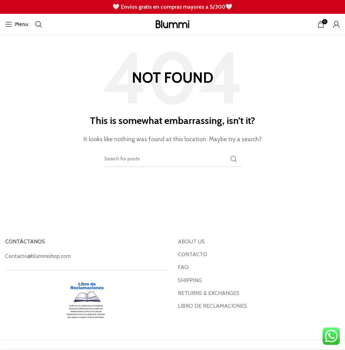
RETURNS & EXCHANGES (208, 293)
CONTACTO (192, 254)
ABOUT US (191, 241)
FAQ (183, 267)
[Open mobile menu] (17, 24)
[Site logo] (172, 23)
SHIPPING (190, 280)
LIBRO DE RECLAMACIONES (212, 306)
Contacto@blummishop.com (38, 256)
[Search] (39, 24)
